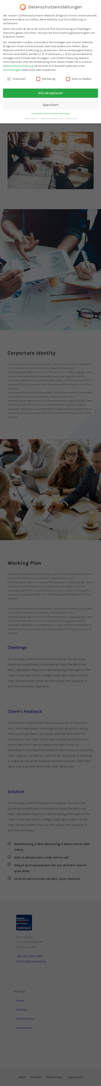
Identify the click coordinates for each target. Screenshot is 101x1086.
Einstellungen (12, 70)
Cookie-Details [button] (31, 118)
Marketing (45, 79)
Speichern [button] (51, 105)
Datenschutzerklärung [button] (51, 118)
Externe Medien (78, 79)
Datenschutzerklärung (18, 66)
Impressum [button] (71, 118)
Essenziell (16, 79)
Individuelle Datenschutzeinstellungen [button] (50, 113)
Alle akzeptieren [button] (50, 93)
